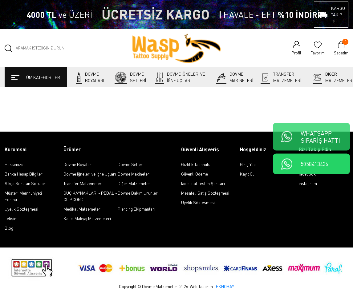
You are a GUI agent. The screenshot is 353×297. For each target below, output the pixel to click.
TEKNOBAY (224, 286)
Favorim (317, 52)
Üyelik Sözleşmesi (21, 209)
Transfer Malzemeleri (281, 77)
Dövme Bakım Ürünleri (138, 193)
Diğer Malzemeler (330, 77)
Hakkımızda (15, 164)
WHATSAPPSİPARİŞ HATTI (320, 136)
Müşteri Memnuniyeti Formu (23, 196)
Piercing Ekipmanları (136, 209)
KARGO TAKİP (338, 14)
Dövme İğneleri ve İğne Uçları (180, 77)
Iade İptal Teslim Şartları (203, 183)
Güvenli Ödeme (194, 173)
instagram (308, 183)
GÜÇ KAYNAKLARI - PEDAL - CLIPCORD (90, 196)
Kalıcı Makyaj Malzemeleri (87, 218)
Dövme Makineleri (233, 77)
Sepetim (341, 47)
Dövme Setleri (130, 77)
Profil (296, 52)
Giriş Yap (248, 164)
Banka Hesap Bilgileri (24, 173)
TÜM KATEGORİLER (35, 77)
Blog (9, 228)
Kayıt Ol (247, 173)
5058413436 (314, 164)
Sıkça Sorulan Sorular (25, 183)
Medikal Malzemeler (81, 209)
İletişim (11, 218)
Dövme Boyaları (90, 77)
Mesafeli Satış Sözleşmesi (205, 193)
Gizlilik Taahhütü (195, 164)
